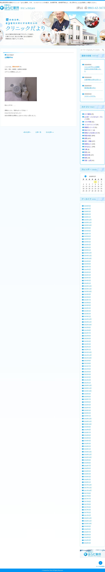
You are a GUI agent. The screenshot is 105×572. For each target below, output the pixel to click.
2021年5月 (87, 372)
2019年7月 (87, 432)
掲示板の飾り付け (90, 88)
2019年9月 (87, 427)
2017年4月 (87, 507)
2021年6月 (87, 369)
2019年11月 (88, 421)
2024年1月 (87, 283)
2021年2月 (87, 380)
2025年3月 (87, 244)
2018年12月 (88, 452)
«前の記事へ (27, 132)
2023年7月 (87, 300)
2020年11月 (88, 388)
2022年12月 (88, 319)
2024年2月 (87, 280)
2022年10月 (88, 325)
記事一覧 (38, 132)
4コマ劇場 (87, 114)
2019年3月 (87, 443)
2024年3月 (87, 278)
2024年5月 (87, 272)
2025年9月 (87, 228)
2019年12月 (88, 418)
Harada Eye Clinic (47, 570)
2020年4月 (87, 407)
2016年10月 (88, 523)
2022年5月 (87, 338)
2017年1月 (87, 515)
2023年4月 (87, 308)
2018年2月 (87, 479)
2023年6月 (87, 302)
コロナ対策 (87, 122)
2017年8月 (87, 496)
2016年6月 (87, 534)
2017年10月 (88, 490)
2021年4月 (87, 374)
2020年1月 (87, 416)
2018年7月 (87, 465)
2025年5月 (87, 239)
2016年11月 (88, 521)
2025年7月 (87, 233)
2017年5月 (87, 504)
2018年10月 (88, 457)
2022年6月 (87, 336)
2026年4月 (87, 208)
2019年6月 (87, 435)
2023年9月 (87, 294)
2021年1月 (87, 383)
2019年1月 (87, 449)
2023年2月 (87, 313)
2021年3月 (87, 377)
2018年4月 (87, 474)
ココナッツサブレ (90, 96)
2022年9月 (87, 327)
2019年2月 (87, 446)
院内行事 (87, 155)
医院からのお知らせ (90, 133)
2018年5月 (87, 471)
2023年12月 (88, 286)
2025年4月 (87, 242)
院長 (85, 158)
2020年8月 (87, 396)
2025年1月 (87, 250)
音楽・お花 (87, 160)
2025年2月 (87, 247)
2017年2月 (87, 512)
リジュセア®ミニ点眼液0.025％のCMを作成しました (92, 69)
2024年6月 (87, 269)
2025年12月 (88, 220)
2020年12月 (88, 385)
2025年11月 (88, 222)
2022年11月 (88, 322)
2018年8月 (87, 463)
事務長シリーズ (89, 127)
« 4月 (85, 176)
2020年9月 (87, 394)
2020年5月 (87, 405)
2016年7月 (87, 532)
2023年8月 (87, 297)
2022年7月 (87, 333)
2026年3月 (87, 211)
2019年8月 (87, 429)
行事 (85, 149)
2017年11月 (88, 487)
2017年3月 (87, 510)
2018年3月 (87, 476)
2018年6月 (87, 468)
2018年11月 (88, 454)
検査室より (87, 144)
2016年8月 (87, 529)
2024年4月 (87, 275)
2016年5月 (87, 537)
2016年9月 (87, 526)
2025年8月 (87, 231)
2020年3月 (87, 410)
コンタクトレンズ (90, 124)
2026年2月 (87, 214)
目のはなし (87, 146)
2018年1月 (87, 482)
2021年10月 (88, 358)
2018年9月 (87, 460)
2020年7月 (87, 399)
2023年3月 (87, 311)
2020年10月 (88, 391)
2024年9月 (87, 261)
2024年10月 (88, 258)
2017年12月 (88, 485)
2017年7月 (87, 499)
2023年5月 (87, 305)
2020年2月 (87, 413)
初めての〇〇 (88, 130)
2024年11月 (88, 255)
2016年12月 (88, 518)
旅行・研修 (87, 141)
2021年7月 (87, 366)
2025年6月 (87, 236)
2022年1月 (87, 349)
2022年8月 (87, 330)
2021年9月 (87, 360)
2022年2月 (87, 347)
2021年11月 (88, 355)
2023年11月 (88, 289)
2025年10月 (88, 225)
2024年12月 (88, 253)
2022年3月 (87, 344)
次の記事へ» (50, 132)
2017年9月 (87, 493)
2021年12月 (88, 352)
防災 (85, 152)
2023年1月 (87, 316)
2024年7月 (87, 266)
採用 (85, 138)
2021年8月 (87, 363)
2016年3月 (87, 543)
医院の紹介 (87, 135)
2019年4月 (87, 440)
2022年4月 (87, 341)
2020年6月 (87, 402)
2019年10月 (88, 424)
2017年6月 (87, 501)
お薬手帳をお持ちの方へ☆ (92, 79)
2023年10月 (88, 291)
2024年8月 (87, 264)
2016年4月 (87, 540)
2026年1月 (87, 217)
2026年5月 (87, 206)
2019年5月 (87, 438)
